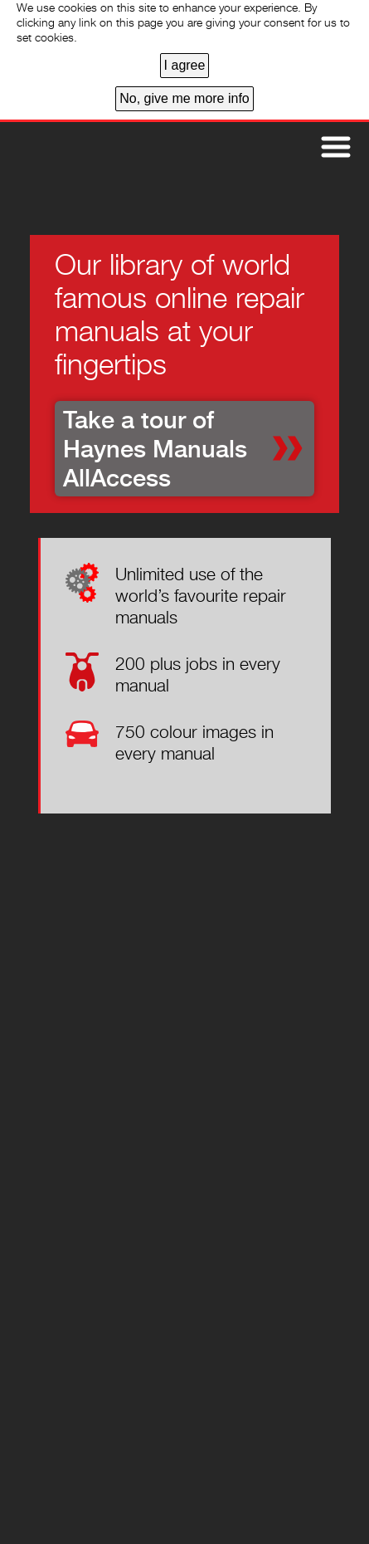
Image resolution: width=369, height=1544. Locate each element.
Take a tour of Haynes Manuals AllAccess (155, 448)
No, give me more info (184, 98)
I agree (185, 65)
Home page (75, 162)
